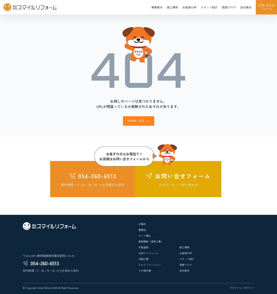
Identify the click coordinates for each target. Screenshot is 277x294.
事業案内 (157, 7)
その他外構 (144, 270)
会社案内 (246, 7)
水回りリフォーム (148, 253)
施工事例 (172, 7)
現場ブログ (229, 7)
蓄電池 (142, 230)
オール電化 (144, 235)
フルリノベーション (149, 264)
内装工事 (143, 259)
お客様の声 (189, 7)
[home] (30, 7)
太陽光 (142, 224)
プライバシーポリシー (241, 288)
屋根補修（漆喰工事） (150, 241)
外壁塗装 (143, 247)
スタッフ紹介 (209, 7)
